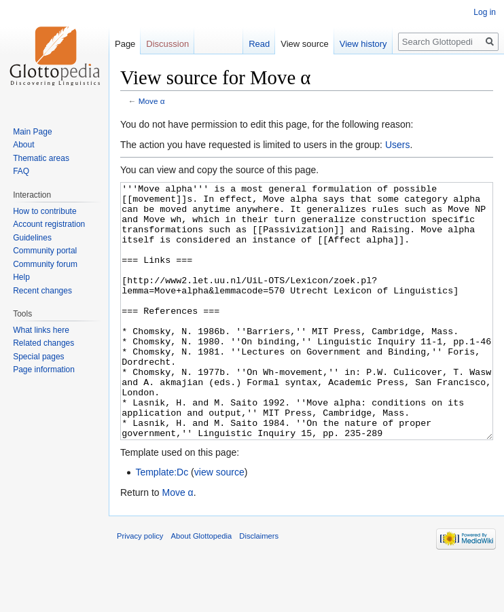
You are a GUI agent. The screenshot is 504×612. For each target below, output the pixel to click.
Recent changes (42, 290)
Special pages (38, 356)
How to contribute (44, 211)
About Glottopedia (201, 587)
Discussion (167, 44)
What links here (41, 330)
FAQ (21, 171)
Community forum (45, 264)
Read (259, 44)
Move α (152, 100)
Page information (44, 369)
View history (363, 44)
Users (397, 144)
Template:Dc (161, 523)
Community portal (45, 250)
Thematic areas (41, 158)
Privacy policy (140, 587)
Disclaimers (258, 587)
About (23, 144)
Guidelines (32, 237)
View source (305, 44)
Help (21, 277)
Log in (484, 12)
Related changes (43, 343)
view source (219, 523)
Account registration (49, 224)
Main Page (32, 132)
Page (125, 44)
